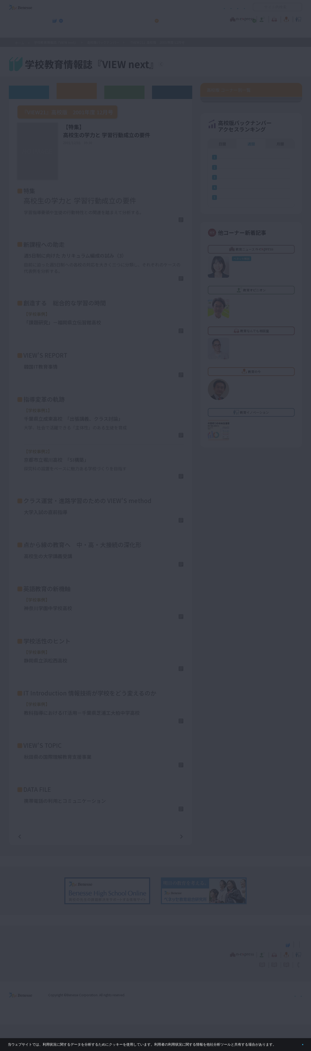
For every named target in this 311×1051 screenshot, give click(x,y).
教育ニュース (121, 18)
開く (257, 7)
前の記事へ (33, 862)
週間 (251, 389)
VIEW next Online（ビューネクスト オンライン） (30, 970)
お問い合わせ (234, 7)
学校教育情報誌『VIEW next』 (58, 32)
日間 (222, 389)
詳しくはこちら (163, 221)
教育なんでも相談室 (212, 18)
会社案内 (295, 1021)
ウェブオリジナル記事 (29, 92)
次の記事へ (168, 862)
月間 (280, 389)
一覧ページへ (100, 862)
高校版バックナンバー (103, 42)
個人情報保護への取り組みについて (256, 1021)
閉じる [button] (294, 1042)
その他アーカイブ (172, 92)
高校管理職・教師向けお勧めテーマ (152, 32)
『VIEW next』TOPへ (193, 65)
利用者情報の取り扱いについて (192, 7)
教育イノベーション (285, 18)
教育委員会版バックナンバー (124, 92)
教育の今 (248, 18)
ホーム (19, 43)
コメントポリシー (147, 7)
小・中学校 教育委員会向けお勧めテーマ (250, 32)
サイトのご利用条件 (109, 7)
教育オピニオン (170, 18)
